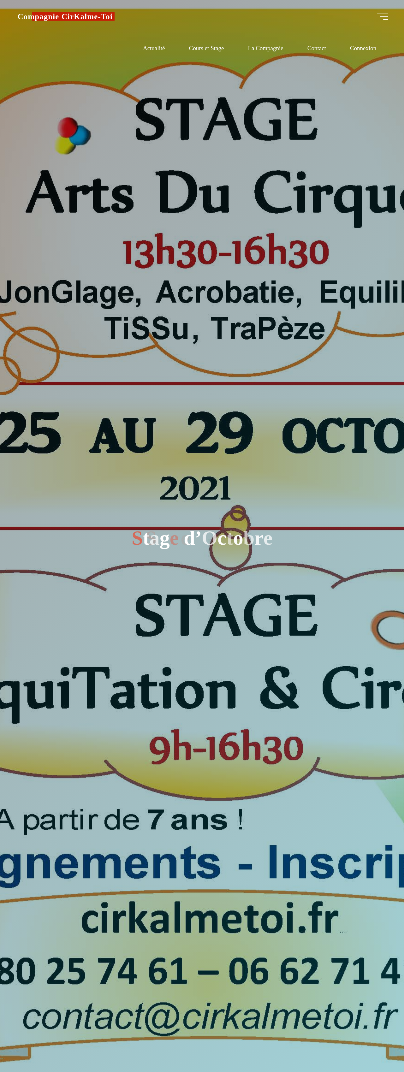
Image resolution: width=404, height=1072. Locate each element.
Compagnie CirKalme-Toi (70, 19)
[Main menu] (377, 19)
